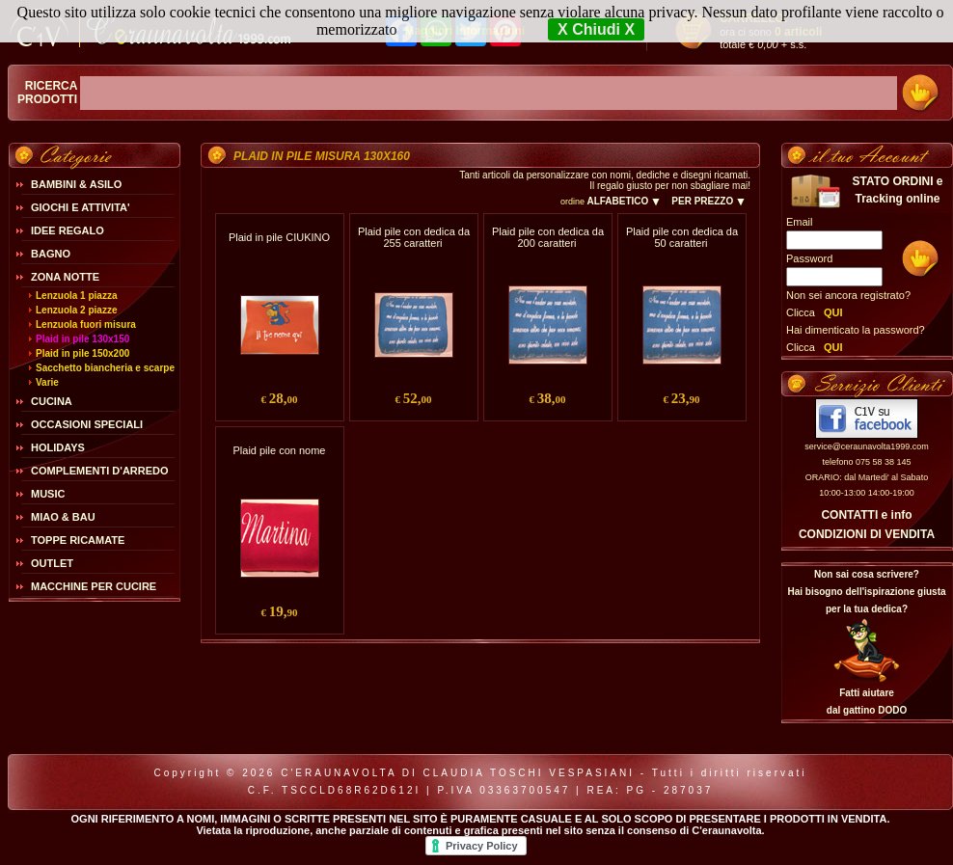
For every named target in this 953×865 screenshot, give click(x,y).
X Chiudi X (596, 29)
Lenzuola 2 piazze (76, 310)
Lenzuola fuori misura (86, 324)
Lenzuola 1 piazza (76, 295)
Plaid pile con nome (278, 450)
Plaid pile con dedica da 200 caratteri (548, 237)
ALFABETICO (623, 201)
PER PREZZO (708, 201)
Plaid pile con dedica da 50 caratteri (682, 237)
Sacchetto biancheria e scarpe (105, 368)
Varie (47, 382)
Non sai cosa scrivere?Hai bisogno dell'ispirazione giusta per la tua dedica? (866, 591)
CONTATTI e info (866, 515)
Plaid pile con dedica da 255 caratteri (414, 237)
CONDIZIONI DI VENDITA (867, 534)
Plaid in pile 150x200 (82, 353)
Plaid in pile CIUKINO (279, 237)
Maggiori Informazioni (464, 31)
